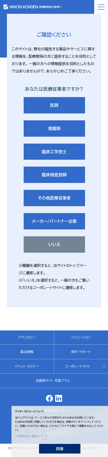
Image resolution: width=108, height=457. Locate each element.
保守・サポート (81, 351)
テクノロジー (27, 337)
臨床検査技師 (54, 175)
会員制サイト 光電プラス (53, 380)
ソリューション (81, 337)
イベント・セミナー (27, 366)
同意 (59, 449)
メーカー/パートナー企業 (54, 221)
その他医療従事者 (54, 198)
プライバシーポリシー (29, 436)
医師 (54, 105)
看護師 (54, 128)
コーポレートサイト (77, 366)
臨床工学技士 (54, 152)
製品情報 (26, 351)
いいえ (54, 244)
